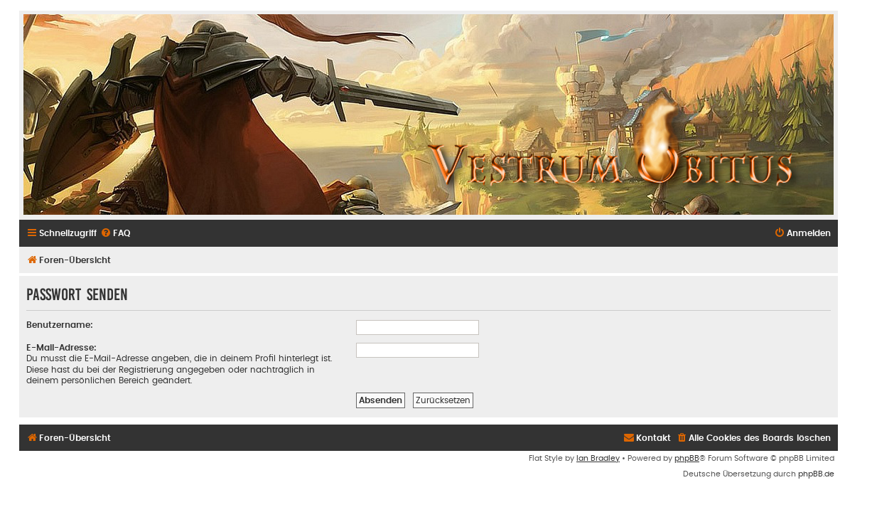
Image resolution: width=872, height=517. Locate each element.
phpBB (686, 458)
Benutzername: (59, 325)
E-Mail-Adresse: (61, 347)
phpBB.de (816, 474)
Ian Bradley (598, 458)
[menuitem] (115, 233)
